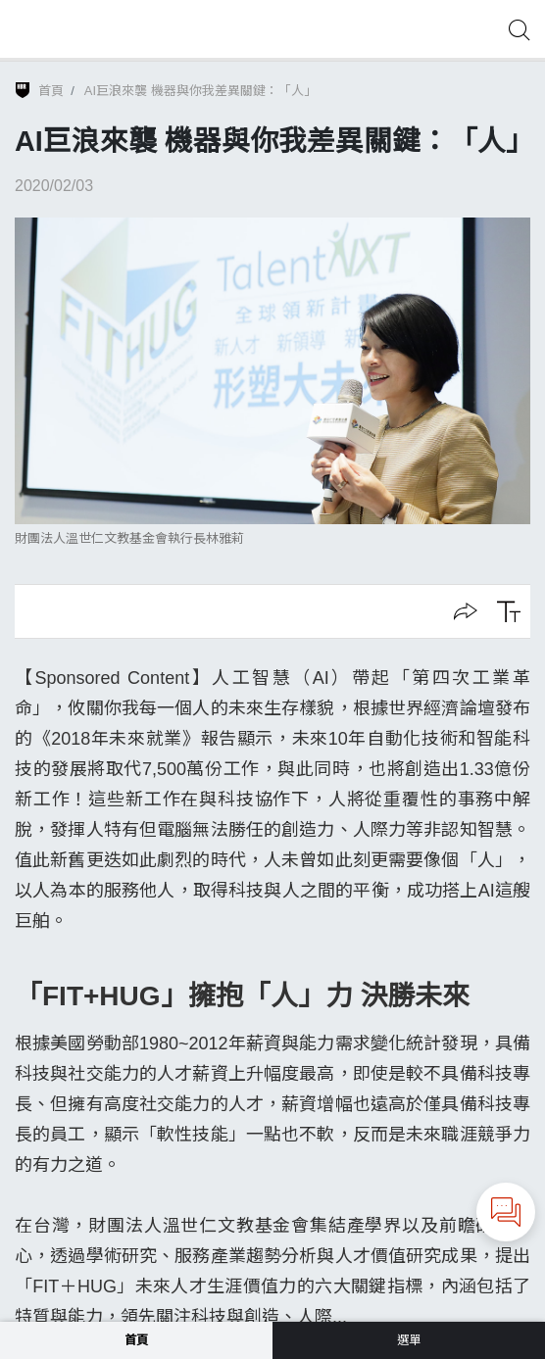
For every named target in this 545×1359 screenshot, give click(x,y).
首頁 (51, 90)
